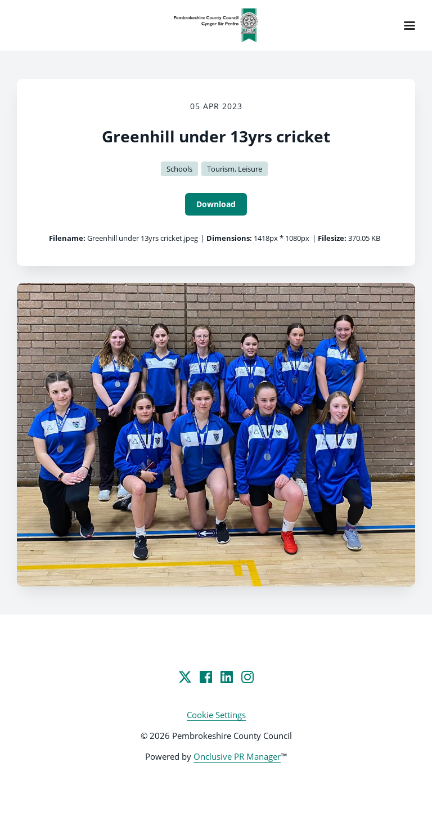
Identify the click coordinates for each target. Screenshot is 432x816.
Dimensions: (229, 238)
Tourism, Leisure (234, 169)
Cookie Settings (216, 714)
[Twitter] (185, 677)
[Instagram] (247, 677)
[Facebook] (206, 677)
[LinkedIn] (226, 677)
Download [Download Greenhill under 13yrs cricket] (216, 204)
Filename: (67, 238)
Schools (179, 169)
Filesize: (332, 238)
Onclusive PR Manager (237, 756)
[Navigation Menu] (409, 25)
